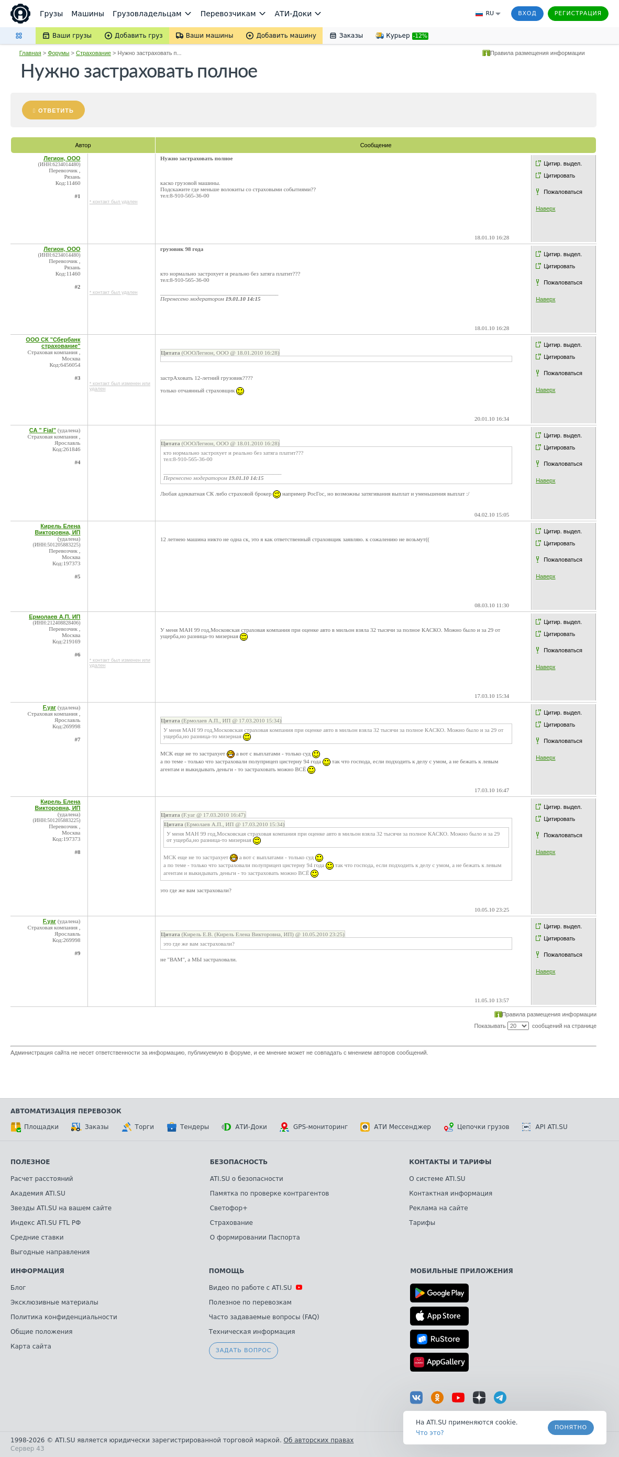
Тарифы (422, 1222)
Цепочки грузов (477, 1127)
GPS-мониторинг (314, 1127)
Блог (18, 1287)
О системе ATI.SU (437, 1178)
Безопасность (239, 1162)
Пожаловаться (563, 192)
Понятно (571, 1427)
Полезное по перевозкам (250, 1302)
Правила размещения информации (537, 53)
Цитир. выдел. (563, 163)
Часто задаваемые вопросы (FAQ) (264, 1317)
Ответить (56, 110)
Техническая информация (252, 1331)
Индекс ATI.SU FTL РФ (45, 1222)
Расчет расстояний (41, 1178)
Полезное (30, 1162)
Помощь (226, 1271)
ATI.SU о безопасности (246, 1178)
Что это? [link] (430, 1433)
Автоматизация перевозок (65, 1111)
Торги (137, 1127)
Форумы (58, 53)
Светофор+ (229, 1208)
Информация (37, 1271)
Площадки (34, 1127)
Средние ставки (37, 1237)
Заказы (90, 1127)
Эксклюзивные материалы (54, 1302)
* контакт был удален (114, 201)
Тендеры (188, 1127)
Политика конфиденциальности (63, 1317)
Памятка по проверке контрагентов (269, 1193)
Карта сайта (30, 1346)
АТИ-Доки (244, 1127)
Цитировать (559, 175)
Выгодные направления (50, 1252)
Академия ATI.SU (37, 1193)
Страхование (93, 53)
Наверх (545, 208)
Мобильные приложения (461, 1271)
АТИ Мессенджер (395, 1127)
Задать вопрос (243, 1350)
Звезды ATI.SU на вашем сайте (61, 1208)
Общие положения (41, 1331)
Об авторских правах (319, 1440)
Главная (30, 53)
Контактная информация (450, 1193)
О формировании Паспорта (255, 1237)
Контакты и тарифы (450, 1162)
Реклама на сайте (438, 1208)
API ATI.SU (545, 1127)
